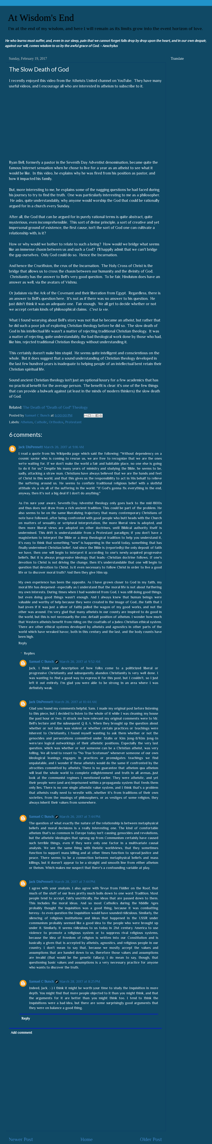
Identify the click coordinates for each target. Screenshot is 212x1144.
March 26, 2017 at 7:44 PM (80, 817)
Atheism (26, 422)
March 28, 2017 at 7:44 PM (75, 882)
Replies (29, 653)
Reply (22, 643)
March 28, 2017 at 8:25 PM (80, 981)
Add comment (21, 1033)
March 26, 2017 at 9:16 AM (64, 447)
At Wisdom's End (41, 17)
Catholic (41, 422)
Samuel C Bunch (41, 662)
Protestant (73, 422)
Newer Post (21, 1139)
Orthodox (56, 422)
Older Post (151, 1139)
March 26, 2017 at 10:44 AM (76, 702)
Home (86, 1139)
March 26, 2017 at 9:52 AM (80, 662)
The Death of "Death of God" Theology (55, 407)
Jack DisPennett (30, 447)
